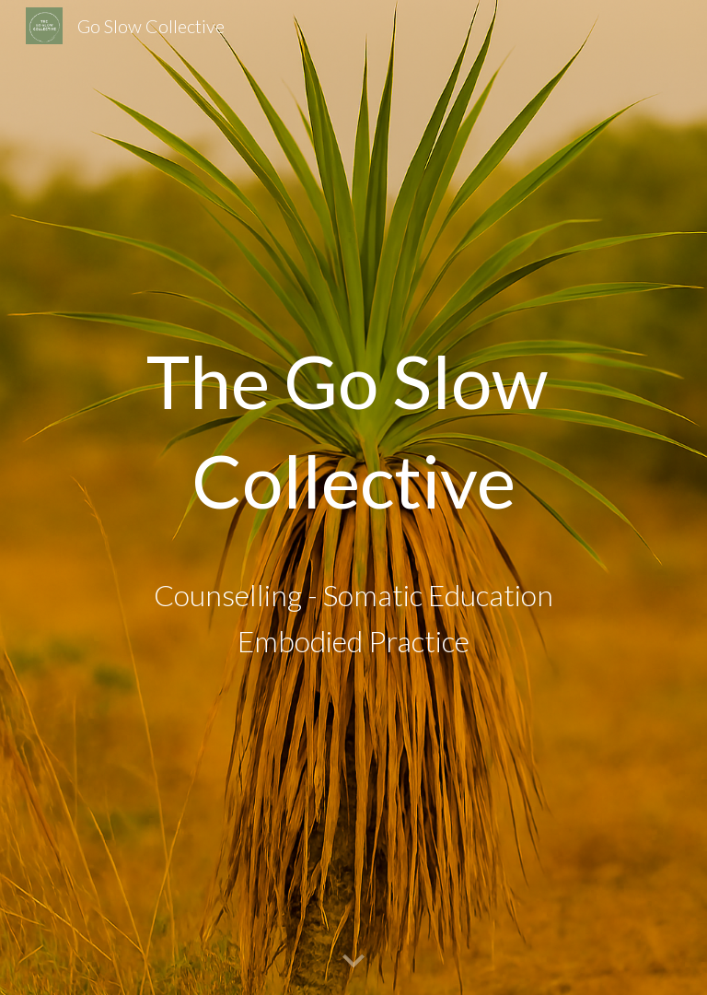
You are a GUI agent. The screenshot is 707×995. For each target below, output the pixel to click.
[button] (353, 962)
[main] (353, 430)
